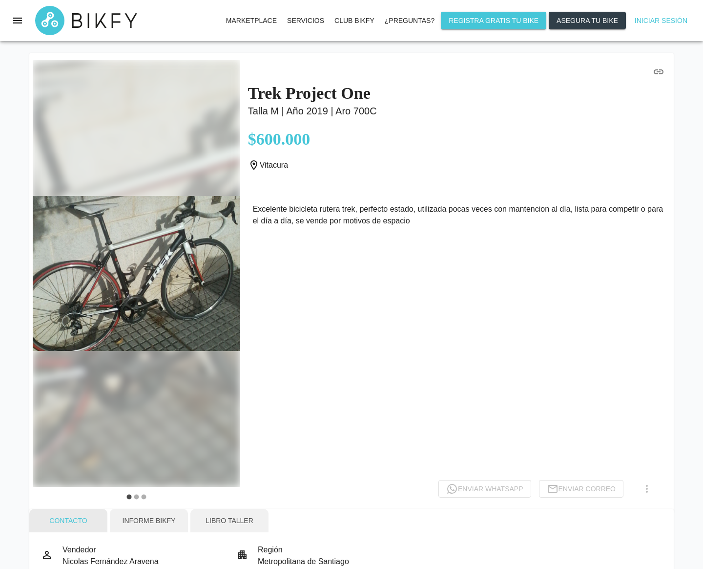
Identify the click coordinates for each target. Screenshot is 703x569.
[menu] (17, 20)
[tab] (68, 520)
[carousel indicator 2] (136, 497)
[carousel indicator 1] (129, 497)
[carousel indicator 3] (143, 497)
